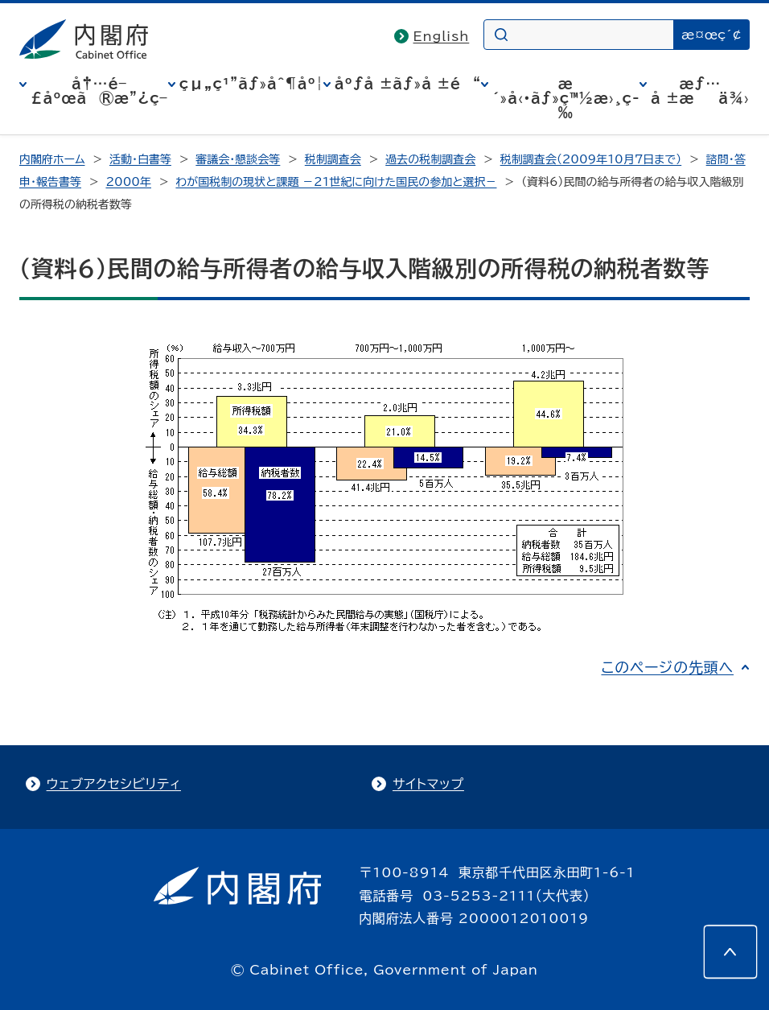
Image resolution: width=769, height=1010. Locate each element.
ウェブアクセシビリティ (114, 783)
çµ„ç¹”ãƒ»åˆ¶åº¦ (251, 83)
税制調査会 (333, 159)
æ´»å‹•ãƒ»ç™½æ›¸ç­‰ (565, 98)
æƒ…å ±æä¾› (700, 90)
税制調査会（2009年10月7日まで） (591, 159)
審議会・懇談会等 (237, 159)
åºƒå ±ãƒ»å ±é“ (408, 83)
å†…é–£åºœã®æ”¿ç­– (99, 90)
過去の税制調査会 (430, 159)
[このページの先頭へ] (730, 952)
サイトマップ (428, 783)
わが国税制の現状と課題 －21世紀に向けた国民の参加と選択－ (335, 182)
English (441, 36)
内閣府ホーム (51, 159)
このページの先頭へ (667, 667)
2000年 (128, 182)
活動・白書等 (140, 159)
